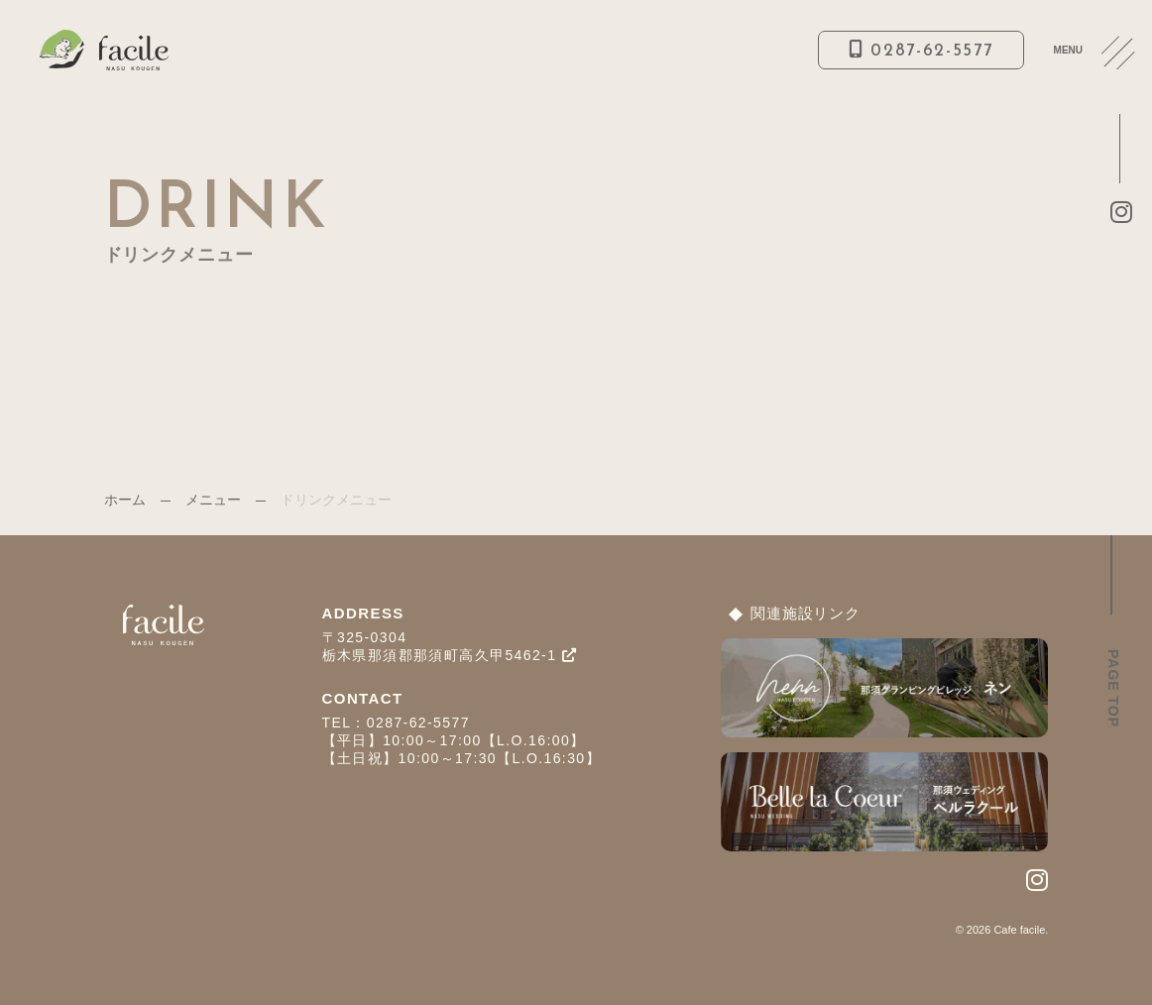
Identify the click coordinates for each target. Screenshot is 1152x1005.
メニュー (213, 499)
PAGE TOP (1113, 688)
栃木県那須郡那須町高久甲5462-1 (450, 655)
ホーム (125, 499)
